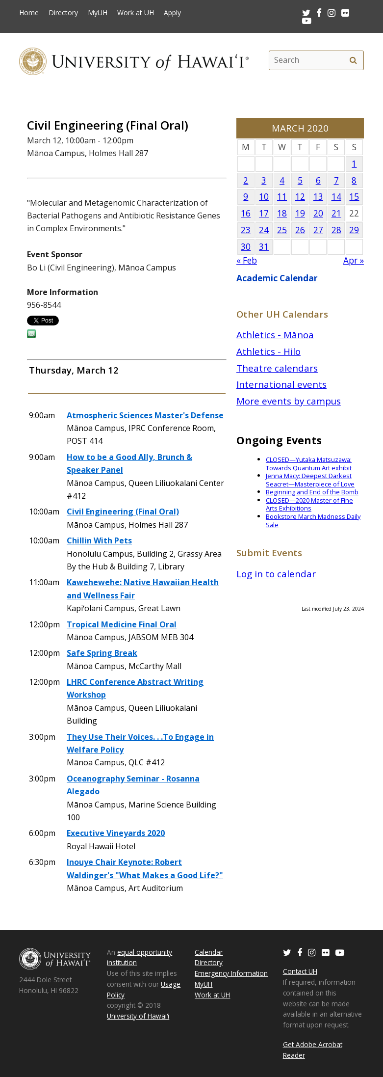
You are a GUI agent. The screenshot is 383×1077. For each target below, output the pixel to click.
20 (318, 213)
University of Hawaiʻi (138, 1016)
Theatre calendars (277, 368)
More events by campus (288, 401)
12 (300, 196)
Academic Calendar (277, 278)
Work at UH (135, 13)
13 (318, 196)
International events (281, 384)
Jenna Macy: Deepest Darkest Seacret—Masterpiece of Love (310, 479)
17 (264, 213)
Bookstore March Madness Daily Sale (313, 520)
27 (318, 230)
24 (264, 230)
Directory (63, 13)
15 (354, 196)
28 (336, 230)
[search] (353, 60)
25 (282, 230)
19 (300, 213)
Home (29, 13)
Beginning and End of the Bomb (312, 491)
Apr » (353, 260)
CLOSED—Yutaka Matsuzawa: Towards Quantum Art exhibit (309, 463)
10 (264, 196)
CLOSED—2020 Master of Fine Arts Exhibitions (309, 504)
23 (246, 230)
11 (282, 196)
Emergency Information (231, 973)
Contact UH (300, 971)
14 (336, 196)
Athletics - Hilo (268, 351)
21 (336, 213)
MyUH (97, 13)
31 (264, 246)
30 (246, 246)
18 (282, 213)
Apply (172, 13)
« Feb (246, 260)
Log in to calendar (276, 573)
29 (354, 230)
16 (246, 213)
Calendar (209, 952)
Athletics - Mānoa (275, 334)
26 (300, 230)
